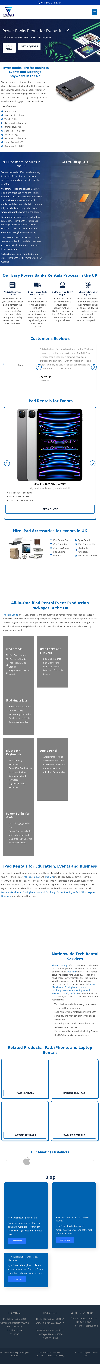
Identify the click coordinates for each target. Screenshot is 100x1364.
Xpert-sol (48, 1356)
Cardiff (65, 993)
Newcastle (6, 896)
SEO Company (58, 1356)
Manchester (16, 892)
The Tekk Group (59, 965)
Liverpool (40, 892)
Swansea (56, 993)
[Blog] (91, 1313)
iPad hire (71, 971)
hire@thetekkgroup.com (86, 1325)
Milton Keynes (88, 892)
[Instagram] (84, 1313)
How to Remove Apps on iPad (22, 1217)
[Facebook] (88, 1313)
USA (74, 1352)
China (79, 1352)
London (5, 892)
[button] (6, 1160)
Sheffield (73, 993)
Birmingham (29, 892)
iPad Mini (49, 876)
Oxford (76, 892)
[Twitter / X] (76, 1313)
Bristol (60, 892)
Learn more (17, 1240)
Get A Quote (50, 509)
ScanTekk (39, 1356)
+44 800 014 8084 (51, 2)
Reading (68, 892)
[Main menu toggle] (94, 12)
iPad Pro (27, 876)
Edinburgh (51, 892)
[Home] (72, 1313)
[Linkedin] (80, 1313)
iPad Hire (56, 1352)
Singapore (87, 1352)
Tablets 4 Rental (45, 1352)
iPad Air (36, 876)
